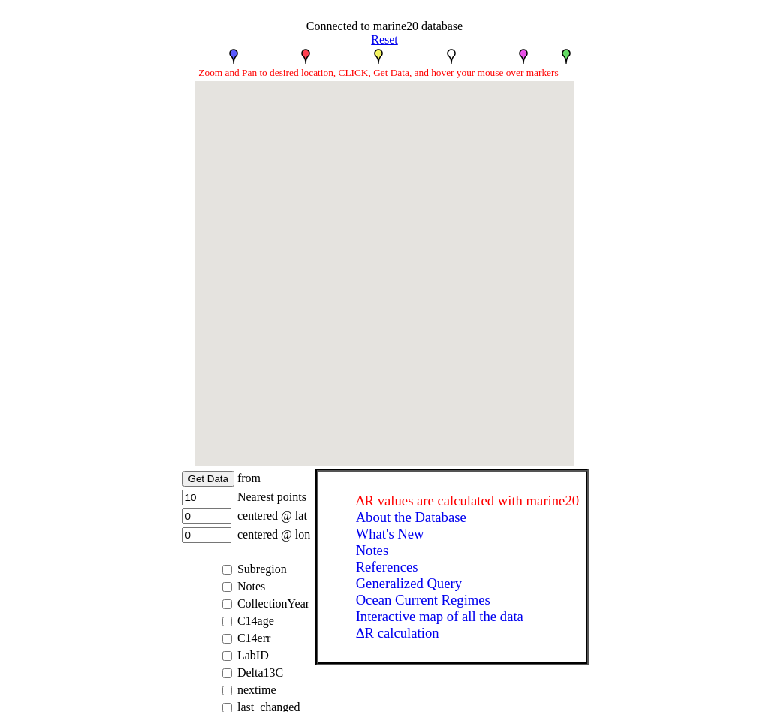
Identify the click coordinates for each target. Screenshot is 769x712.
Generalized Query (409, 583)
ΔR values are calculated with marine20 (467, 500)
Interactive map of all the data (439, 616)
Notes (372, 550)
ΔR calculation (397, 633)
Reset (384, 39)
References (387, 567)
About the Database (411, 517)
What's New (390, 534)
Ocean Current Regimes (423, 600)
